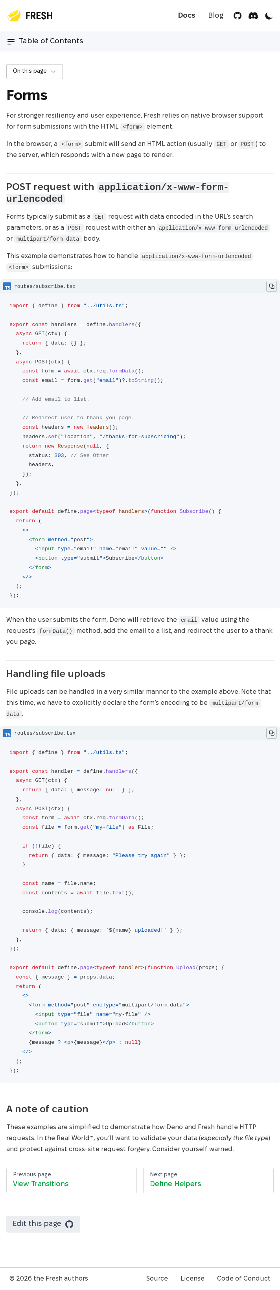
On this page (34, 71)
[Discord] (253, 15)
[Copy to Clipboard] (271, 286)
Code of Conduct (244, 1279)
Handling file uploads (60, 674)
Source (157, 1279)
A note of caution (52, 1110)
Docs (186, 16)
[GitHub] (237, 15)
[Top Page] (29, 16)
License (192, 1279)
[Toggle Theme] (269, 15)
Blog (215, 16)
